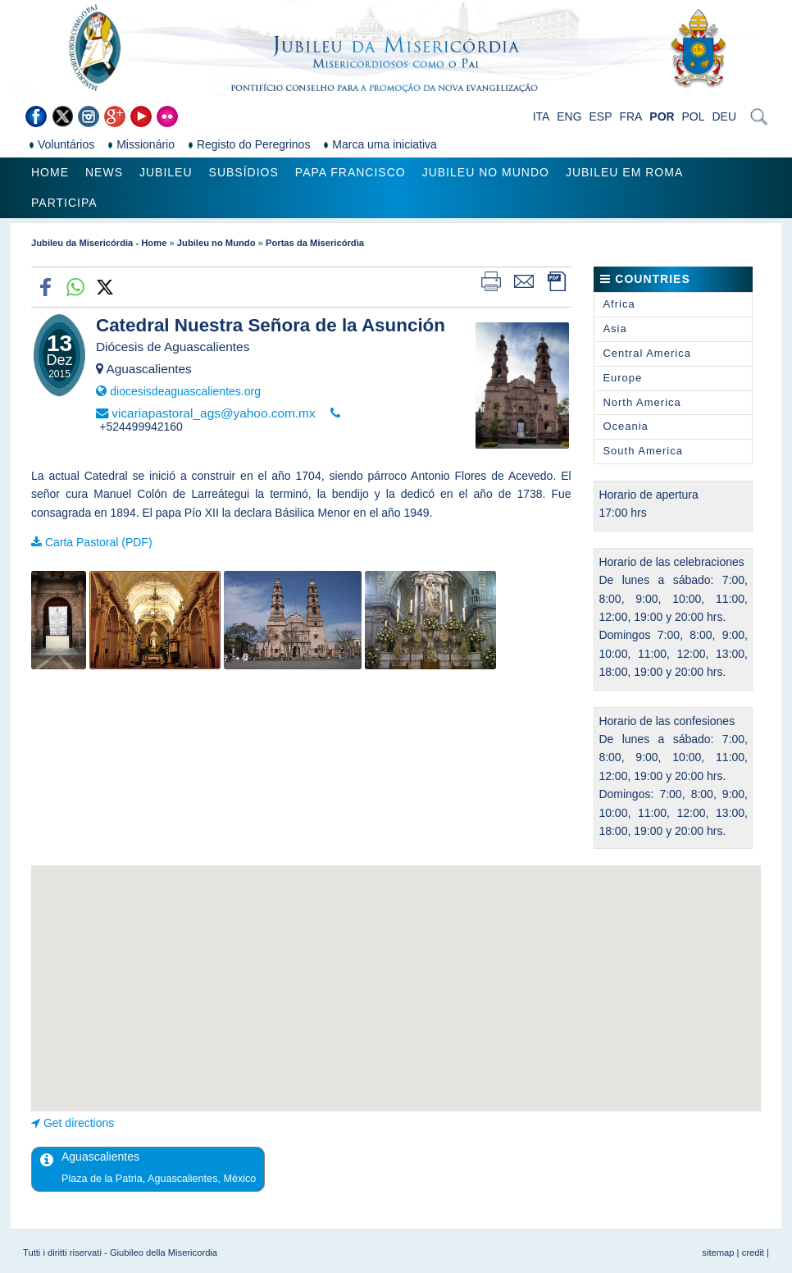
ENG (569, 116)
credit (753, 1252)
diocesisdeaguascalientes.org (185, 391)
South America (643, 451)
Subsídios (244, 172)
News (104, 172)
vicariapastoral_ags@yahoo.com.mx (213, 413)
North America (641, 402)
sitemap (718, 1252)
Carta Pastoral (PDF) (98, 542)
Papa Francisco (350, 172)
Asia (614, 328)
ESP (600, 116)
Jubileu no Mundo (485, 172)
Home (50, 172)
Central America (646, 353)
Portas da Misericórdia (315, 243)
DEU (724, 116)
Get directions (78, 1122)
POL (693, 116)
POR (661, 116)
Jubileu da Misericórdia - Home (98, 243)
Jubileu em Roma (624, 172)
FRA (630, 116)
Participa (64, 202)
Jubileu (166, 172)
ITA (541, 116)
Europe (622, 378)
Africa (619, 304)
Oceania (625, 426)
